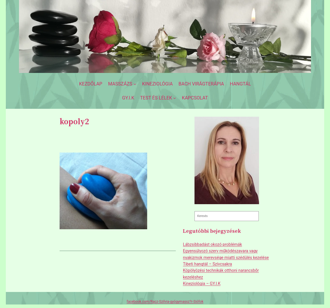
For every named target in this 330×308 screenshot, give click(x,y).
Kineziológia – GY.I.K (201, 283)
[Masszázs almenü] (122, 84)
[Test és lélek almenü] (158, 98)
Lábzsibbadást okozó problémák (212, 244)
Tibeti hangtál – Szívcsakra (207, 264)
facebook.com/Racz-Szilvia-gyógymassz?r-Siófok (165, 302)
